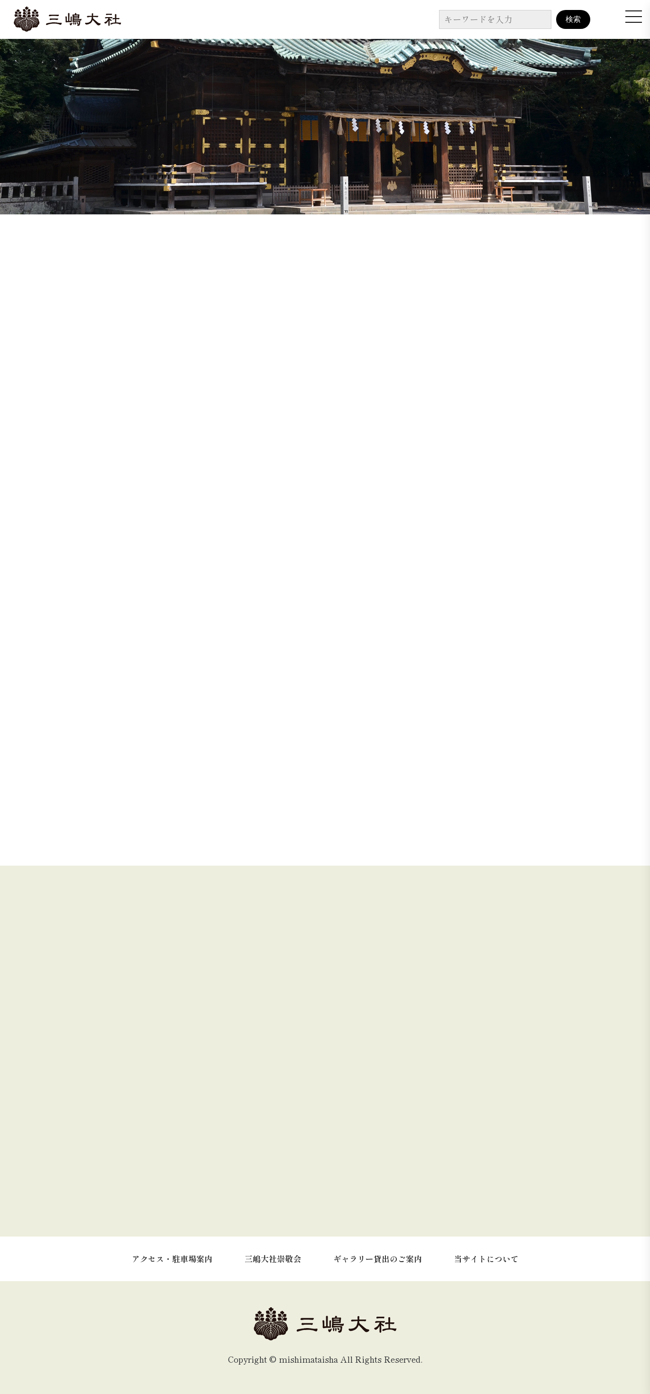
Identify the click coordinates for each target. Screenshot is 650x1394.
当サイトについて (486, 1259)
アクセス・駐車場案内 (172, 1259)
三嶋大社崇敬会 (273, 1259)
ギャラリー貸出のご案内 (377, 1259)
